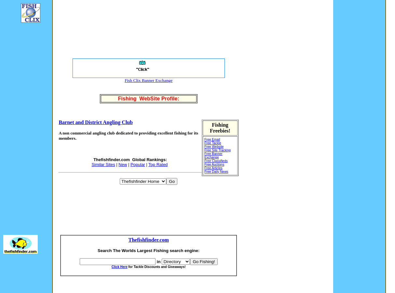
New (122, 164)
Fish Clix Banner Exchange (148, 80)
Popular (137, 164)
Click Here (120, 267)
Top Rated (158, 164)
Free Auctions (214, 164)
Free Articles (213, 168)
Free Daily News (216, 171)
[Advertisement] (22, 125)
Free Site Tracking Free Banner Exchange (217, 153)
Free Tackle (212, 143)
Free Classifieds (216, 161)
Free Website (214, 146)
